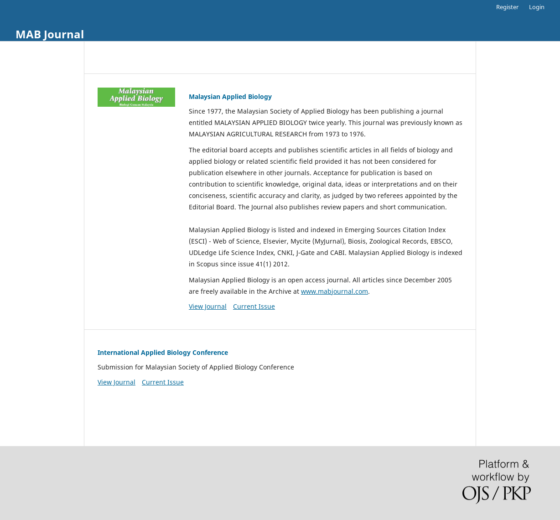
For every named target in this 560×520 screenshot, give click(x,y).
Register (507, 7)
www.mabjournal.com (334, 291)
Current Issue (254, 306)
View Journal (208, 306)
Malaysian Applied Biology (230, 96)
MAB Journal (50, 34)
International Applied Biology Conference (163, 352)
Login (536, 7)
